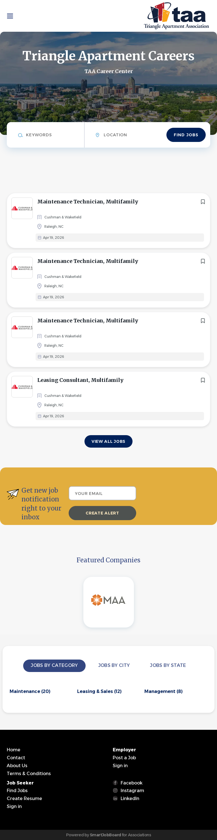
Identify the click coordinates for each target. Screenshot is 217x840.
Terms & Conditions (29, 773)
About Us (17, 765)
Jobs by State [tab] (168, 665)
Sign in (120, 765)
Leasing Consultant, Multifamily (80, 380)
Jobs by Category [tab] (54, 665)
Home (13, 749)
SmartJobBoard (105, 834)
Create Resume (24, 798)
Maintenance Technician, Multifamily (87, 201)
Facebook (131, 783)
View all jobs (108, 441)
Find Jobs (186, 134)
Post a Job (124, 757)
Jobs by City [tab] (114, 665)
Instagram (132, 790)
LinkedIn (130, 798)
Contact (16, 757)
